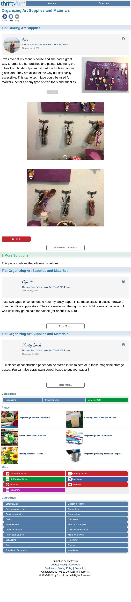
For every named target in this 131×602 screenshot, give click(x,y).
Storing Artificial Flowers (31, 453)
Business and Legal (15, 509)
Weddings (73, 550)
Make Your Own (76, 534)
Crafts (9, 519)
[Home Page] (12, 2)
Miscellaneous (52, 400)
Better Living (12, 504)
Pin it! (16, 239)
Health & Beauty (14, 529)
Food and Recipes (77, 524)
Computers (73, 509)
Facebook (75, 479)
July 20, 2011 (94, 400)
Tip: (21, 28)
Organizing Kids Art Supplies (98, 435)
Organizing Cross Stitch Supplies (34, 417)
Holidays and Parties (78, 529)
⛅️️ (88, 571)
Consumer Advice (14, 514)
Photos (71, 545)
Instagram (13, 490)
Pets (8, 545)
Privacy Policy (65, 568)
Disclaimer (50, 568)
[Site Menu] (51, 3)
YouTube (74, 484)
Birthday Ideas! (77, 474)
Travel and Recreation (16, 550)
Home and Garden (15, 534)
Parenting (73, 540)
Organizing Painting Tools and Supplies (103, 453)
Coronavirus (74, 514)
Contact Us (80, 568)
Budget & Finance (77, 504)
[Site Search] (103, 3)
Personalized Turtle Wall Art (32, 435)
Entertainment (12, 524)
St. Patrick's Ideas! (17, 479)
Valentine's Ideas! (16, 474)
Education (73, 519)
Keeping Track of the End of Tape (100, 417)
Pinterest (12, 484)
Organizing (11, 400)
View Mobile (74, 564)
